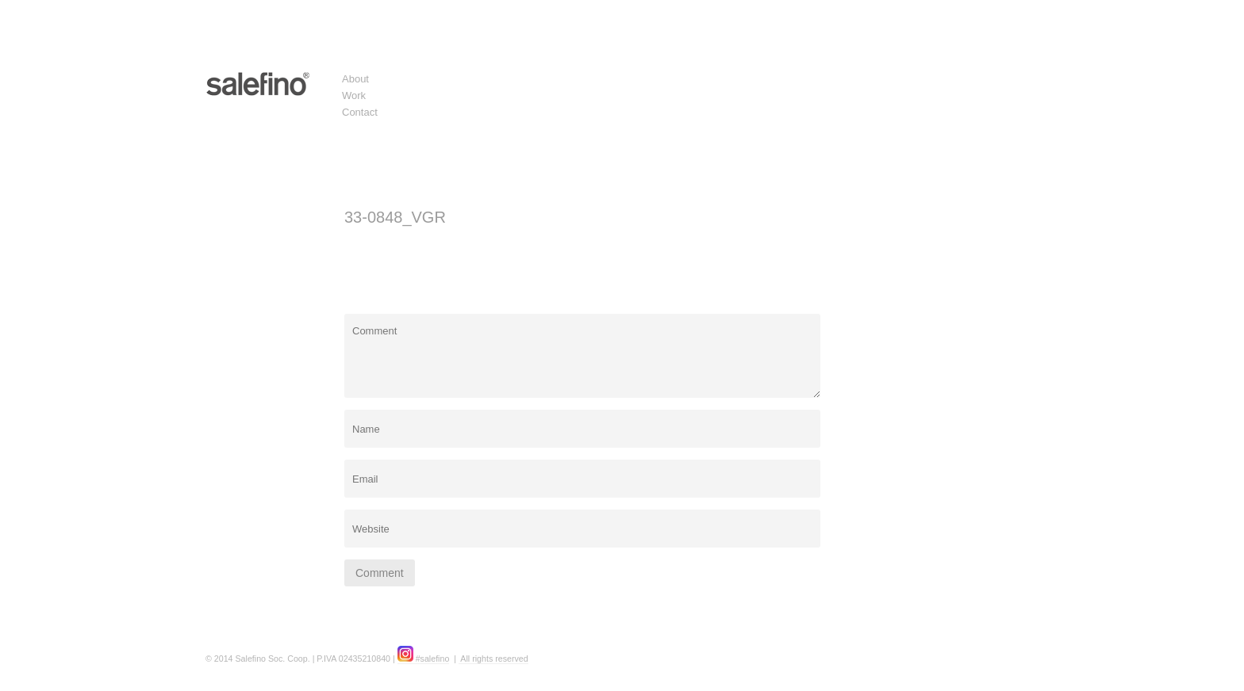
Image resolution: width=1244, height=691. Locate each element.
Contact (360, 112)
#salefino (423, 658)
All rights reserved (493, 658)
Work (354, 95)
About (355, 79)
